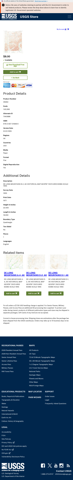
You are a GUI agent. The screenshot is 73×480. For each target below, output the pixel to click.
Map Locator (35, 392)
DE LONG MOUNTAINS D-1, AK (58, 274)
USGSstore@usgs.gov (63, 474)
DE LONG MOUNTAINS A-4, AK (14, 274)
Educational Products (13, 392)
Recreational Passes (12, 345)
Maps (32, 345)
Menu (69, 16)
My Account (61, 29)
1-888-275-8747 (47, 474)
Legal (4, 427)
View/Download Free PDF (15, 65)
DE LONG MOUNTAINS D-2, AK (36, 274)
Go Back (15, 78)
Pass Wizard (34, 397)
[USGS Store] (34, 17)
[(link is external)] (7, 443)
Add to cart (15, 72)
